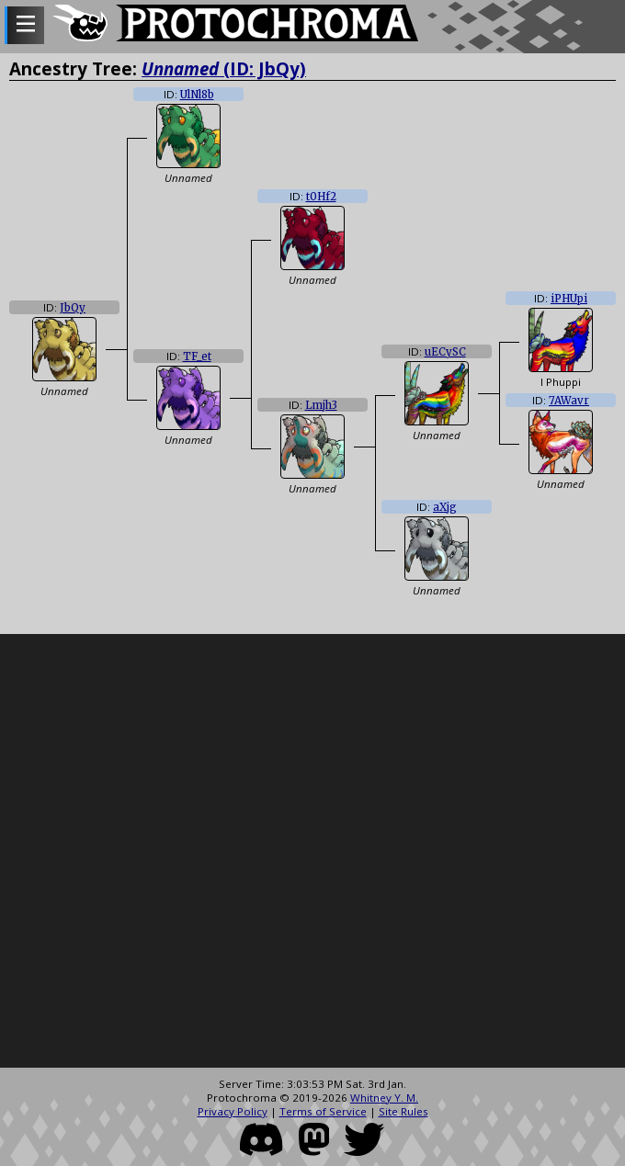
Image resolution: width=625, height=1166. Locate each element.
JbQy (72, 307)
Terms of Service (323, 1111)
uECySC (445, 351)
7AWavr (569, 400)
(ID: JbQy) (224, 68)
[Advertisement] (213, 851)
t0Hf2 (321, 196)
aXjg (445, 507)
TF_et (197, 356)
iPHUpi (569, 298)
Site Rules (403, 1111)
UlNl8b (197, 94)
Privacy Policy (232, 1111)
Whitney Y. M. (384, 1097)
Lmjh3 (321, 405)
